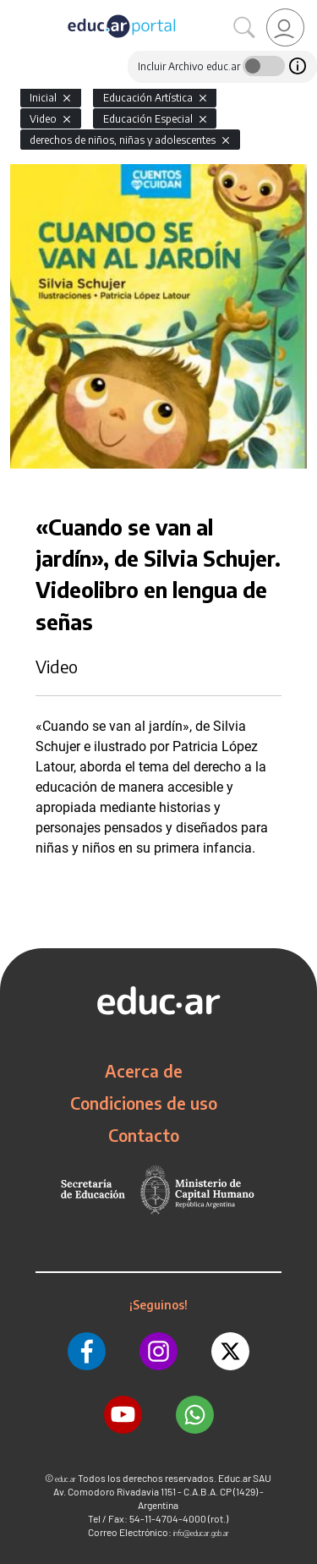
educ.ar (65, 1479)
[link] (285, 27)
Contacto (143, 1135)
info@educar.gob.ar (201, 1533)
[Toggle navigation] (15, 9)
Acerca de (144, 1071)
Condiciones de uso (143, 1103)
